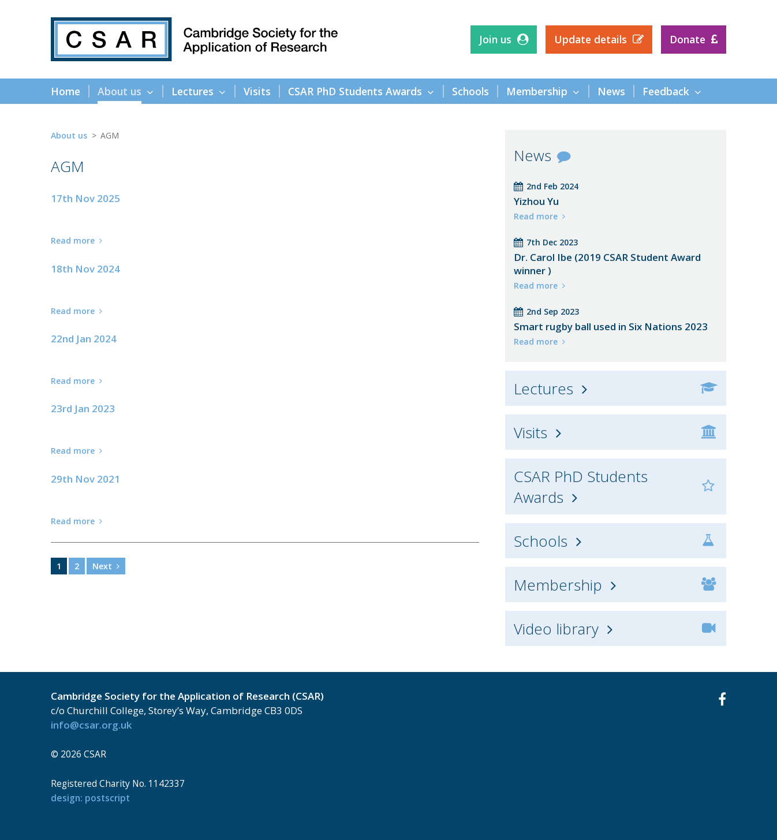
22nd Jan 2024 (84, 338)
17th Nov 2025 (85, 198)
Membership (558, 584)
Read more (73, 240)
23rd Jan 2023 (83, 408)
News (532, 155)
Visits (530, 432)
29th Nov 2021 (85, 479)
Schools (540, 541)
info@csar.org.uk (91, 724)
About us (69, 135)
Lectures (543, 388)
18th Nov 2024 (85, 268)
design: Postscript (90, 798)
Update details (590, 39)
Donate (687, 39)
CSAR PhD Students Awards (581, 486)
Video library (556, 628)
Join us (495, 39)
